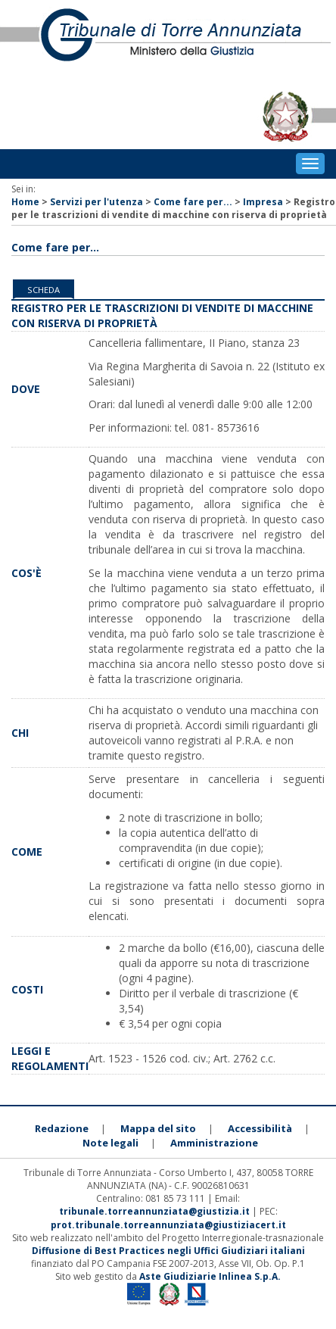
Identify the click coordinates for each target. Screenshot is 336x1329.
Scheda (43, 289)
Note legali (110, 1143)
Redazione (62, 1128)
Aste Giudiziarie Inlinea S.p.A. (210, 1276)
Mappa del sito (158, 1128)
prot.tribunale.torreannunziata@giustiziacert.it (168, 1224)
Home (25, 201)
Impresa (263, 201)
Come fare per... (193, 201)
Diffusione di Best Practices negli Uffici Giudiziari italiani (168, 1250)
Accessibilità (260, 1128)
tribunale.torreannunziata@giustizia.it (155, 1211)
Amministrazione (214, 1143)
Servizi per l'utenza (96, 201)
